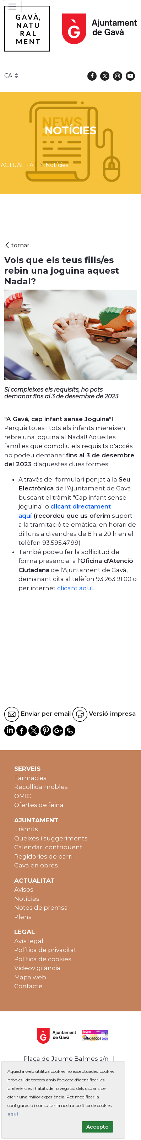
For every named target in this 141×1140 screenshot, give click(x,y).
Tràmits (26, 829)
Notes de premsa (41, 907)
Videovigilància (37, 968)
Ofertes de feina (39, 804)
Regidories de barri (43, 856)
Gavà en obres (36, 865)
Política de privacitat (45, 949)
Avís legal (28, 941)
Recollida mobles (41, 786)
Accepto (97, 1127)
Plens (23, 916)
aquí (12, 1114)
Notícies (26, 898)
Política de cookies (42, 959)
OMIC (22, 796)
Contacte (28, 986)
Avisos (23, 889)
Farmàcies (30, 777)
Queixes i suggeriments (51, 838)
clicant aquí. (75, 588)
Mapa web (30, 977)
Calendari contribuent (48, 847)
